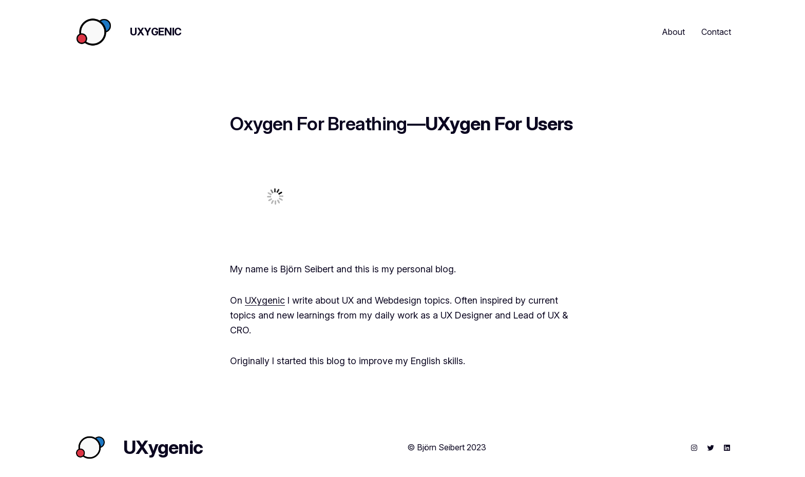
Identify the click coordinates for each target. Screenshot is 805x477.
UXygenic (156, 32)
